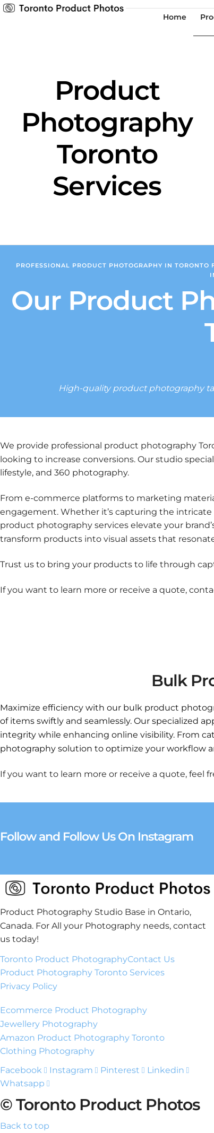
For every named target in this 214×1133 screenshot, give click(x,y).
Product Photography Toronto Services (82, 972)
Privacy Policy (28, 986)
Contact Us (151, 959)
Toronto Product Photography (63, 959)
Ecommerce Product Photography (73, 1010)
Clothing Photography (47, 1051)
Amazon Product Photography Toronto (82, 1038)
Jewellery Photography (49, 1024)
